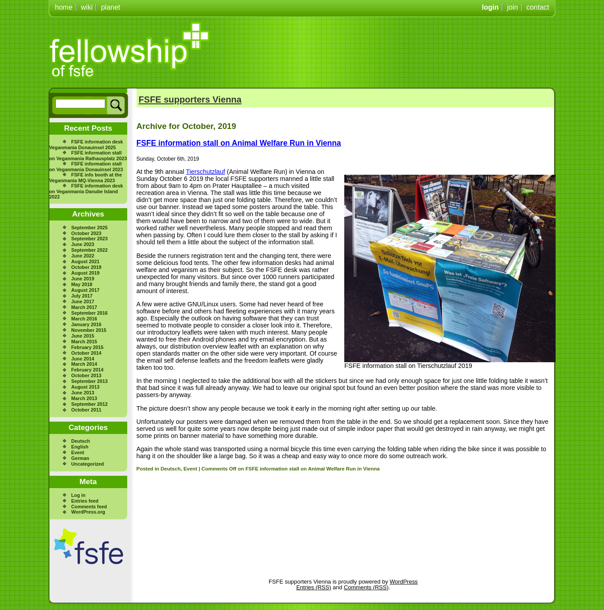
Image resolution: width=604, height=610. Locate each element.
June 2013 (82, 392)
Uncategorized (87, 464)
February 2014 (87, 369)
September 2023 (89, 238)
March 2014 (84, 364)
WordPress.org (88, 511)
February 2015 (87, 347)
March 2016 (84, 318)
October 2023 (86, 233)
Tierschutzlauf (205, 171)
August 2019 (85, 273)
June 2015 (82, 335)
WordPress (404, 581)
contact (538, 7)
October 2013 (86, 375)
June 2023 (82, 244)
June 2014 (82, 358)
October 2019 (86, 267)
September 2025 (89, 227)
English (79, 446)
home (64, 7)
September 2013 (89, 381)
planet (110, 7)
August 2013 (85, 387)
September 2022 (89, 250)
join (512, 7)
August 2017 (85, 290)
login (490, 7)
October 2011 (86, 409)
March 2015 (84, 341)
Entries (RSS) (313, 587)
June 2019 (82, 278)
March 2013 (84, 398)
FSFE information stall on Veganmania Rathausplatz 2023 (88, 155)
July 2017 (82, 295)
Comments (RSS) (366, 587)
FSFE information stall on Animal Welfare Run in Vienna (238, 143)
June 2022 (82, 255)
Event (77, 452)
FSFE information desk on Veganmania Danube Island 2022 (86, 191)
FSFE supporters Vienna (190, 99)
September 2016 (89, 313)
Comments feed (89, 506)
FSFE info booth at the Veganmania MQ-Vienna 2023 (85, 177)
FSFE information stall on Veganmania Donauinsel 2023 (86, 166)
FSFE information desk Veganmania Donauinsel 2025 (86, 144)
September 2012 (89, 404)
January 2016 (86, 324)
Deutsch (80, 441)
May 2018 (81, 284)
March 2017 (84, 307)
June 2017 (82, 301)
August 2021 (85, 261)
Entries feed (85, 500)
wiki (87, 7)
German (80, 458)
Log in (78, 495)
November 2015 (89, 330)
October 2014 (86, 353)
